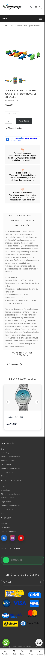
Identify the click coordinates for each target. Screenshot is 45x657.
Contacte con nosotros (10, 468)
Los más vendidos (8, 531)
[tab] (22, 225)
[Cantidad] (8, 121)
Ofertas (4, 523)
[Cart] (14, 652)
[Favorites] (5, 652)
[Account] (40, 652)
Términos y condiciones (10, 457)
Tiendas (4, 476)
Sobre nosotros (7, 460)
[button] (22, 19)
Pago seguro (6, 464)
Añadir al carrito (24, 121)
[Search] (22, 652)
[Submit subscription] (40, 582)
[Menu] (31, 652)
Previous (8, 402)
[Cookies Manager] (39, 642)
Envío (3, 449)
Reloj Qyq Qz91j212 (14, 417)
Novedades (5, 527)
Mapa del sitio (7, 472)
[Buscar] (31, 8)
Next (37, 402)
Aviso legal (5, 453)
